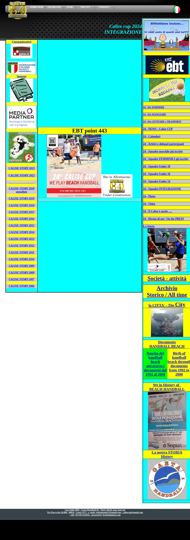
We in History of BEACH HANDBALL (167, 387)
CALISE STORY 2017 (21, 212)
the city (85, 7)
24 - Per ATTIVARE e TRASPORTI (162, 121)
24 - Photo (149, 196)
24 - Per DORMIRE (153, 107)
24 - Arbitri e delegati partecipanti (163, 143)
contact (104, 7)
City (166, 304)
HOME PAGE (36, 7)
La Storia (149, 226)
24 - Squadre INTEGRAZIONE (162, 188)
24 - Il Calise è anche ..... (157, 211)
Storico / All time (167, 295)
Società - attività (167, 278)
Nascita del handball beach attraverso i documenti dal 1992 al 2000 (155, 363)
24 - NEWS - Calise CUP (158, 129)
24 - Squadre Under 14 (156, 181)
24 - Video (149, 203)
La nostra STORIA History (167, 454)
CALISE (22, 175)
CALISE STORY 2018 (21, 205)
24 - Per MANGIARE (154, 114)
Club (70, 7)
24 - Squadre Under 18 (156, 166)
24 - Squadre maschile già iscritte (163, 151)
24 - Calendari (151, 136)
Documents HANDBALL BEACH (167, 344)
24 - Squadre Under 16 (156, 173)
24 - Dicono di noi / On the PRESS (163, 218)
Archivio (167, 288)
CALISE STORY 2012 (21, 245)
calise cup (54, 7)
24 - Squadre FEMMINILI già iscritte (165, 158)
